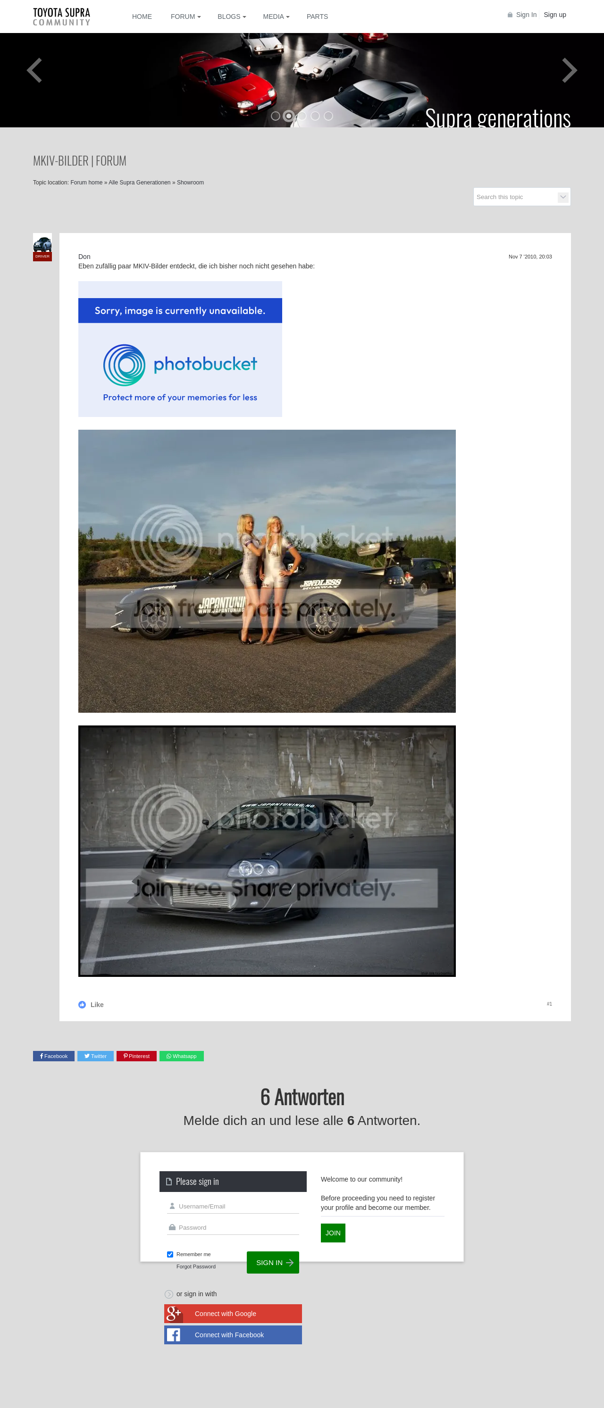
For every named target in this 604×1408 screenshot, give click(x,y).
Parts (317, 16)
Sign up (555, 14)
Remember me (193, 1254)
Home (142, 16)
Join (333, 1233)
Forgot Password (196, 1266)
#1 (549, 1004)
